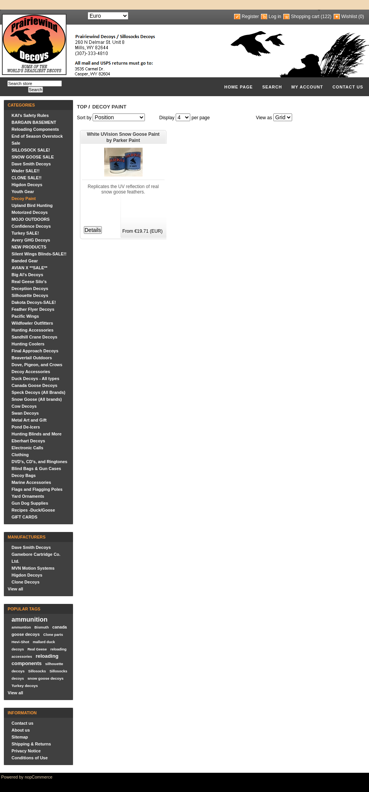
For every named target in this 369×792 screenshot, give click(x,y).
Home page (238, 87)
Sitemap (20, 737)
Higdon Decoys (27, 184)
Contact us (347, 87)
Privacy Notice (26, 751)
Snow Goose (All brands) (37, 399)
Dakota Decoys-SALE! (34, 302)
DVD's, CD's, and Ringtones (39, 461)
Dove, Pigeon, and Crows (37, 364)
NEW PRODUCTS (29, 247)
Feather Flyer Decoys (33, 309)
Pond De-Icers (26, 427)
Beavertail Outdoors (32, 357)
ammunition (30, 619)
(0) (361, 16)
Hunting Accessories (32, 330)
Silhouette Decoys (30, 295)
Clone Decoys (26, 582)
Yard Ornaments (28, 496)
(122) (326, 16)
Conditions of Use (30, 757)
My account (307, 87)
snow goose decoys (45, 678)
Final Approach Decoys (35, 350)
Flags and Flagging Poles (37, 489)
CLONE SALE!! (27, 177)
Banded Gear (25, 260)
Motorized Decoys (30, 212)
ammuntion (21, 627)
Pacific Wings (25, 316)
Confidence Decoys (31, 226)
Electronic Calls (27, 447)
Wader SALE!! (26, 170)
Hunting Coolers (28, 344)
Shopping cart (305, 16)
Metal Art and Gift (29, 420)
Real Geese (37, 649)
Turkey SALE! (25, 233)
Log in (275, 16)
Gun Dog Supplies (30, 503)
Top (82, 107)
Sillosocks (37, 671)
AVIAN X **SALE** (29, 267)
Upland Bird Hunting (32, 205)
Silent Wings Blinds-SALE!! (39, 254)
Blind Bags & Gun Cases (36, 468)
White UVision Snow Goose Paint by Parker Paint (123, 137)
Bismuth (42, 627)
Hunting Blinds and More (37, 434)
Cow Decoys (24, 406)
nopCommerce (38, 777)
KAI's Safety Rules (30, 115)
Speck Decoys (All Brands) (38, 392)
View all (15, 589)
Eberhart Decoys (28, 441)
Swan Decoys (25, 413)
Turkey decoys (25, 686)
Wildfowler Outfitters (32, 323)
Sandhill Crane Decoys (34, 337)
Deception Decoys (30, 288)
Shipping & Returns (31, 744)
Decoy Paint (24, 198)
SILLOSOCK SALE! (31, 150)
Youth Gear (23, 191)
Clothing (20, 454)
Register (250, 16)
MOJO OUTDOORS (31, 219)
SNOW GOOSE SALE (33, 157)
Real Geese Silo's (29, 281)
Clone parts (53, 635)
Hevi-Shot (20, 642)
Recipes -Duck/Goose (33, 510)
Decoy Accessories (31, 371)
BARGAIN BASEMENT (34, 122)
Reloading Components (35, 129)
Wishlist (349, 16)
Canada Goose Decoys (34, 385)
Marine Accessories (31, 482)
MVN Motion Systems (33, 568)
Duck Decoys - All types (35, 378)
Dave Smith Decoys (31, 164)
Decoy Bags (24, 475)
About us (21, 730)
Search (272, 87)
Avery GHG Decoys (31, 240)
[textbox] (34, 83)
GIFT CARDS (24, 517)
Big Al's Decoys (27, 274)
